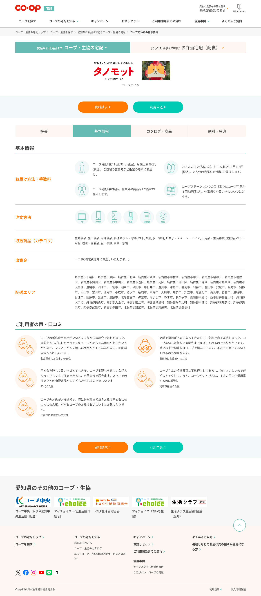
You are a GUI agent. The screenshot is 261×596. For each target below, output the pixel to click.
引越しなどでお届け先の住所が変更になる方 (218, 546)
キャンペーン (99, 21)
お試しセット (130, 21)
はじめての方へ (83, 542)
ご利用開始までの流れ (166, 21)
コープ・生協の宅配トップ (30, 32)
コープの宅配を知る (62, 21)
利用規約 (215, 589)
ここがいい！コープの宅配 (148, 572)
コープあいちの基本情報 (144, 32)
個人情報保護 (238, 589)
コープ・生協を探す (61, 32)
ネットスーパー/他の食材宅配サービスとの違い (100, 555)
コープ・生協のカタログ (88, 548)
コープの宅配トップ (28, 537)
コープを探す (27, 21)
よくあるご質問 (232, 21)
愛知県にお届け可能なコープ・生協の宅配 (102, 32)
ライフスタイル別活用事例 (148, 566)
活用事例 (200, 21)
